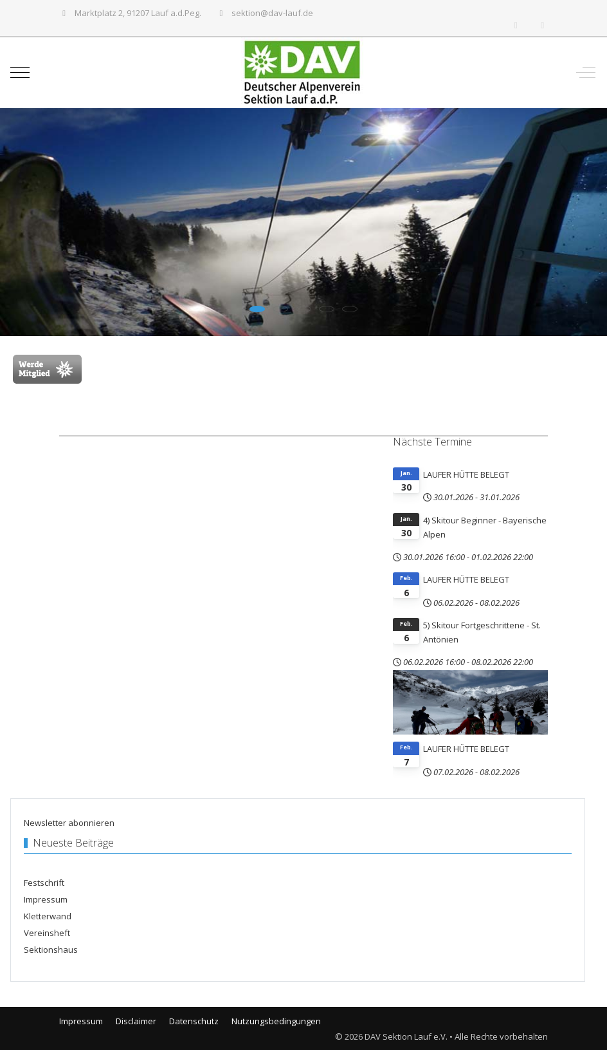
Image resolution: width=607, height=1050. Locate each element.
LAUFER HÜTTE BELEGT (466, 474)
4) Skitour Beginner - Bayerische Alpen (485, 527)
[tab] (257, 309)
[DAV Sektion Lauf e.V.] (302, 72)
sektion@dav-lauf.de (272, 13)
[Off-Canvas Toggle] (585, 72)
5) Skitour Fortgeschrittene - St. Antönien (482, 632)
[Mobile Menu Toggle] (20, 72)
